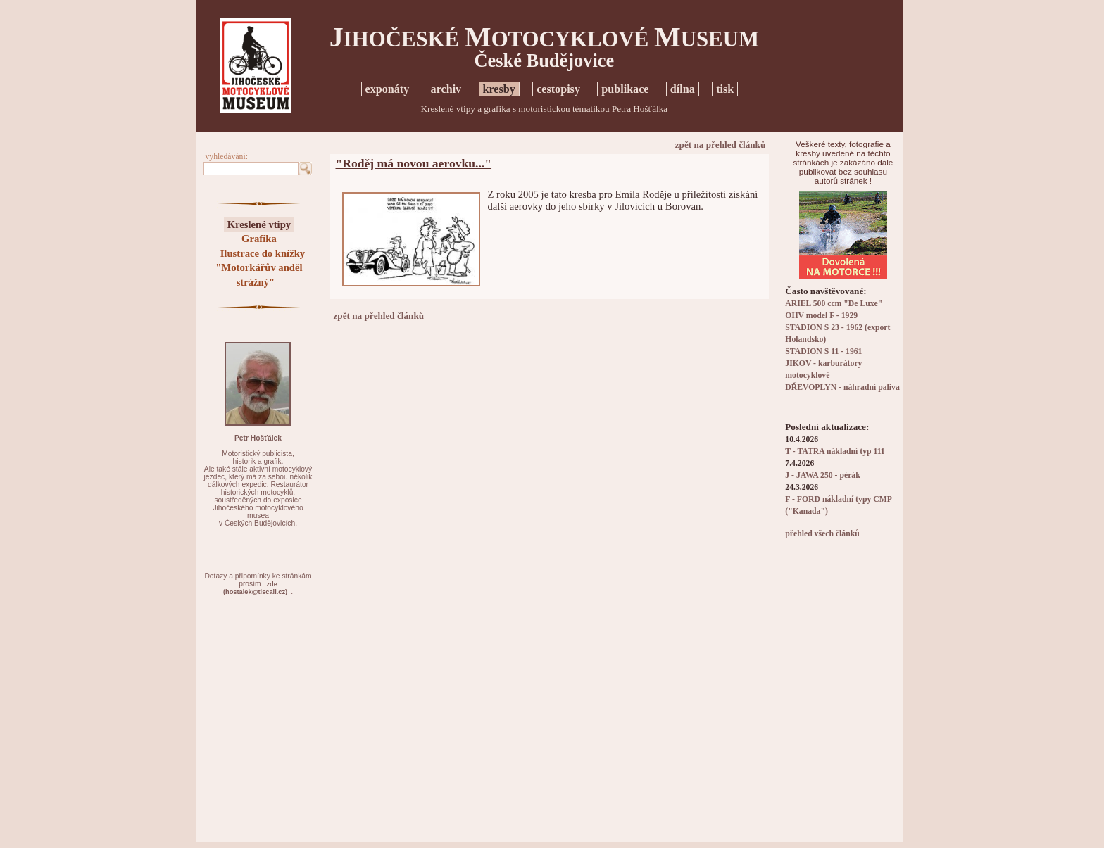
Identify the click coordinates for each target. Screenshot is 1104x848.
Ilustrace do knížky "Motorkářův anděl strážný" (260, 268)
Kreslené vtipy (259, 224)
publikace (624, 89)
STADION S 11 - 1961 (823, 351)
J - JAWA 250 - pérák (822, 475)
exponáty (387, 89)
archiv (446, 89)
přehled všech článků (822, 533)
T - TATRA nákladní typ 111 (834, 451)
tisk (725, 89)
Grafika (259, 238)
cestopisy (558, 89)
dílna (682, 89)
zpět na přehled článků (720, 144)
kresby (499, 89)
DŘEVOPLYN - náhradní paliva (842, 387)
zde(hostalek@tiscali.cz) (255, 588)
